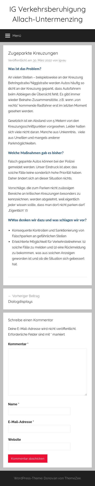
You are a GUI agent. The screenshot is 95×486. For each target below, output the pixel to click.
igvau (62, 60)
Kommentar (18, 344)
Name (13, 404)
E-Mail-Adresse (21, 422)
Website (14, 440)
